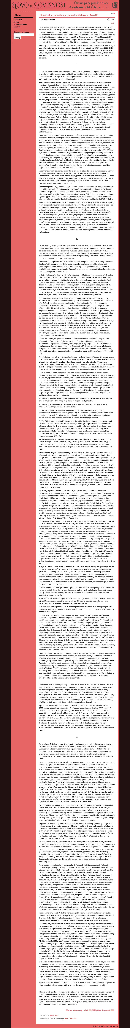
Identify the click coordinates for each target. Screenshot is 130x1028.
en (112, 13)
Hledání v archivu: (21, 32)
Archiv (16, 22)
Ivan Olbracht (70, 1019)
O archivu (18, 19)
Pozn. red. (54, 1015)
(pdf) (112, 23)
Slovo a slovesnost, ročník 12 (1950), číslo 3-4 (85, 1010)
